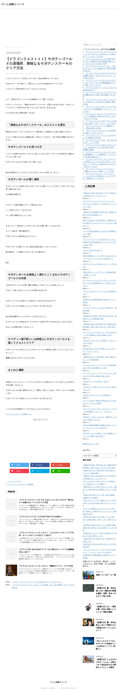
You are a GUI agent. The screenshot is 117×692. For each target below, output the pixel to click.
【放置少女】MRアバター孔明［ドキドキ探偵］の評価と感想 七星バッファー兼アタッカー (99, 519)
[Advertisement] (58, 26)
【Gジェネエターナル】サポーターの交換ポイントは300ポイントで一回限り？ (106, 645)
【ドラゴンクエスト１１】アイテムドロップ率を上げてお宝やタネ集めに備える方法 (99, 102)
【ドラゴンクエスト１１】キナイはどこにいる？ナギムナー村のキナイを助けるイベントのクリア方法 (46, 501)
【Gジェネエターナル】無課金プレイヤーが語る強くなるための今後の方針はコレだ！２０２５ (99, 503)
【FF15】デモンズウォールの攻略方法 (96, 395)
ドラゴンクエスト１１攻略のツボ (18, 414)
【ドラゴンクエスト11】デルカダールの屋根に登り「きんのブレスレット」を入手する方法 (100, 75)
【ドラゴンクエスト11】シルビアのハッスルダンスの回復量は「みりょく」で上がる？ (100, 109)
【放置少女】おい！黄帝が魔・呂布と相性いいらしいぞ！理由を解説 (106, 609)
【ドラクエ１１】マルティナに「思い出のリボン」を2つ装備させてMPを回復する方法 (99, 68)
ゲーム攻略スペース (12, 4)
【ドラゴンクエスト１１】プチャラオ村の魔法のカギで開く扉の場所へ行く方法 (99, 94)
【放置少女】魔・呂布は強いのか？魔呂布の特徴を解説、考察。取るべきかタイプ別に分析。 (106, 592)
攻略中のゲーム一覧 (90, 444)
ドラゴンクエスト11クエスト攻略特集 (20, 484)
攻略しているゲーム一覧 (106, 575)
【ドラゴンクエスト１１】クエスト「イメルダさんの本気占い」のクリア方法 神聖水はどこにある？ (99, 176)
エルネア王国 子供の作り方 (92, 250)
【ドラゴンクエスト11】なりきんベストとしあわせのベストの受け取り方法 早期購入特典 (100, 147)
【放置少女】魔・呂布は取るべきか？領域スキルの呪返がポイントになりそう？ (106, 626)
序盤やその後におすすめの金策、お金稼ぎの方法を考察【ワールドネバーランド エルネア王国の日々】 (100, 223)
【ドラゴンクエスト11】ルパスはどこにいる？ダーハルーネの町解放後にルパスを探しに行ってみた (100, 82)
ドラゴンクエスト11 (14, 481)
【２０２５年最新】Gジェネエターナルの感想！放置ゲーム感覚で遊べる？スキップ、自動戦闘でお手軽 (99, 511)
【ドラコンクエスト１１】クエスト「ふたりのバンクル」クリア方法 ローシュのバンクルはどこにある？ (46, 534)
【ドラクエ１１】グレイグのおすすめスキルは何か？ (41, 517)
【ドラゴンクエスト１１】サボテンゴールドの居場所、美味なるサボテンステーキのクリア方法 (99, 116)
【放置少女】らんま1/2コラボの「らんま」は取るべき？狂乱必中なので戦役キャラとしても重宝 (100, 489)
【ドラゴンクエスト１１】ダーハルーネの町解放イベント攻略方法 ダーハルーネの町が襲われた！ (99, 154)
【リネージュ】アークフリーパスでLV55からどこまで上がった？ (37, 582)
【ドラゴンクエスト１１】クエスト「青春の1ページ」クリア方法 (46, 566)
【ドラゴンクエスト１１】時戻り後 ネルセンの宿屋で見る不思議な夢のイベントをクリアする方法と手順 (99, 61)
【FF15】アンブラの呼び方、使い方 (96, 381)
